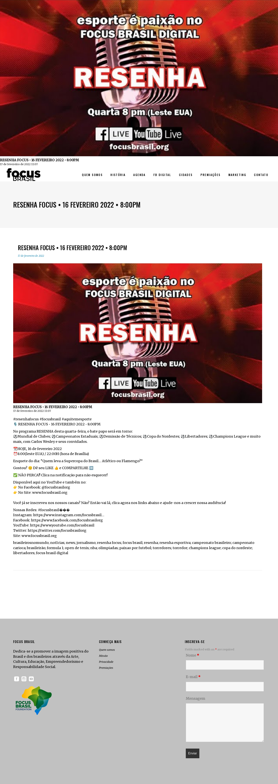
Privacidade (106, 662)
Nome (192, 655)
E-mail (193, 677)
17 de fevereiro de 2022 (31, 256)
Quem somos (107, 650)
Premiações (106, 668)
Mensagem (195, 698)
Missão (103, 656)
